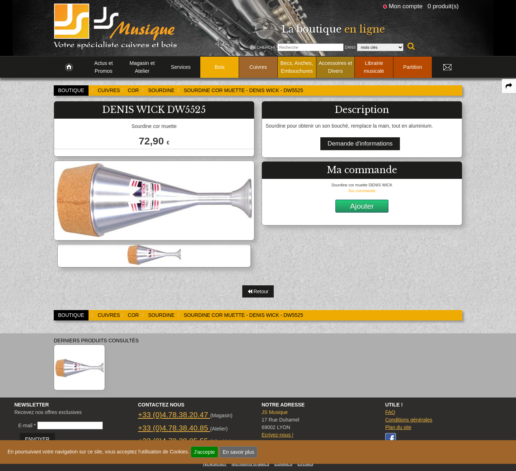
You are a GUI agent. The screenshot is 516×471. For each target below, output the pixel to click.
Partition (412, 67)
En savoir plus (238, 452)
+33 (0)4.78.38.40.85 (174, 428)
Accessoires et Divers (335, 67)
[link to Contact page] (447, 67)
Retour (258, 291)
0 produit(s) (443, 6)
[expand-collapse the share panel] (509, 86)
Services (181, 67)
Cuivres (258, 67)
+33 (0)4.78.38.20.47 (174, 414)
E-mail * (27, 425)
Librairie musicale (374, 67)
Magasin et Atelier (141, 67)
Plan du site (398, 427)
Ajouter (362, 206)
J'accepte (204, 452)
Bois (220, 67)
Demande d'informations (360, 143)
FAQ (390, 412)
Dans (350, 47)
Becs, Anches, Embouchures (297, 67)
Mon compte (405, 6)
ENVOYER (37, 439)
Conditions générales (409, 420)
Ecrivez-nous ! (277, 435)
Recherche (263, 47)
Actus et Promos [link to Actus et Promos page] (103, 67)
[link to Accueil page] (69, 67)
